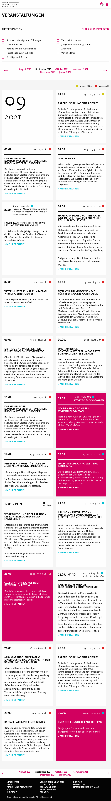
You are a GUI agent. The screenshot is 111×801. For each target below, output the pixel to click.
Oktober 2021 (62, 69)
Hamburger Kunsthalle (86, 787)
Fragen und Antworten (20, 787)
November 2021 (80, 69)
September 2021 (43, 69)
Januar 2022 (65, 72)
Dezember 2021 (47, 72)
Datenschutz (47, 784)
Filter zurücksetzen (95, 29)
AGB (9, 790)
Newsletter (13, 782)
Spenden (44, 792)
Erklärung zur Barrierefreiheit (49, 788)
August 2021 (25, 69)
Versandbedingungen (52, 782)
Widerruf (12, 792)
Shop (9, 784)
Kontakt (77, 782)
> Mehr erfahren (68, 136)
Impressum (79, 784)
